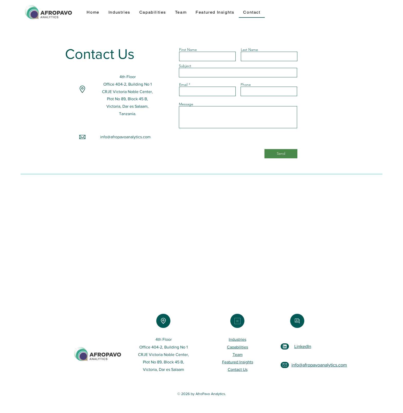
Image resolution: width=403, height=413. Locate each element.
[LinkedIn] (285, 346)
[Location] (163, 321)
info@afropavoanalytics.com (125, 137)
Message (186, 104)
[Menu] (237, 321)
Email (183, 84)
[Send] (280, 153)
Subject (185, 66)
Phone (246, 84)
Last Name (249, 49)
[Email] (297, 321)
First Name (188, 49)
